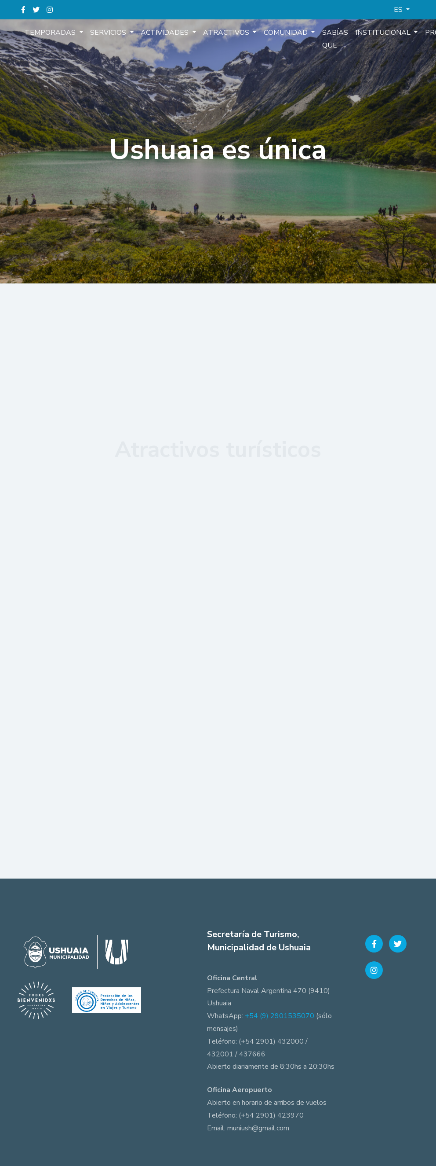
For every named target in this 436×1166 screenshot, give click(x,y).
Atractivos (226, 32)
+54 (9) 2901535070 (279, 1016)
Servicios (108, 32)
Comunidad (285, 32)
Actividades (164, 32)
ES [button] (399, 10)
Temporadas (51, 32)
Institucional (381, 32)
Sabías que (333, 39)
